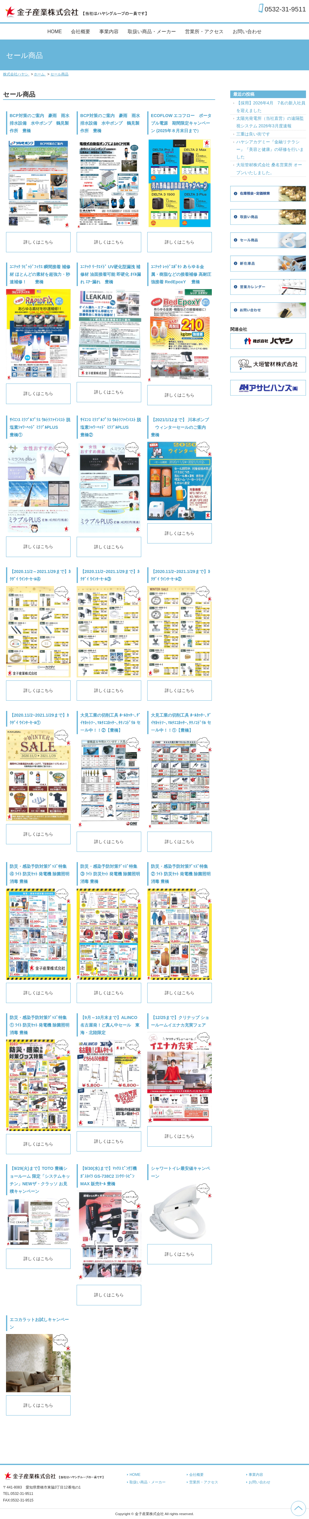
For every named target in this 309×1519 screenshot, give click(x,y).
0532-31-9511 (285, 9)
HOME (54, 31)
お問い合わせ (247, 31)
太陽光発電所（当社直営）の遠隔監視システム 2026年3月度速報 (270, 122)
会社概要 (80, 31)
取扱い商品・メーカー (152, 31)
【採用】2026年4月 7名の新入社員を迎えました (270, 106)
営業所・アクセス (204, 31)
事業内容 (109, 31)
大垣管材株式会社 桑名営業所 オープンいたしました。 (269, 168)
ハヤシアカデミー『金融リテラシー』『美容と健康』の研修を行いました (270, 149)
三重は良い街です (253, 134)
